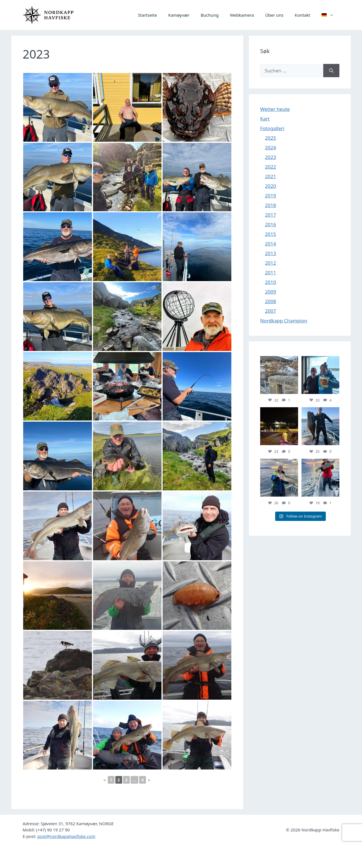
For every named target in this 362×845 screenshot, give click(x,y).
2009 (270, 291)
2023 (270, 157)
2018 (270, 205)
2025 (270, 138)
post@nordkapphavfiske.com (66, 836)
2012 (270, 263)
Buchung (210, 15)
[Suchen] (331, 70)
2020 (270, 186)
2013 (270, 253)
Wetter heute (275, 109)
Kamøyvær (178, 15)
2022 (270, 166)
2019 (270, 195)
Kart (265, 118)
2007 (270, 311)
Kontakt (302, 15)
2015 (270, 234)
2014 (270, 243)
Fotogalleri (272, 128)
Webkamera (242, 15)
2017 (270, 215)
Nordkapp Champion (283, 320)
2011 (270, 272)
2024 (270, 147)
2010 (270, 282)
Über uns (274, 15)
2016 (270, 224)
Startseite (147, 15)
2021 (270, 176)
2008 (270, 301)
